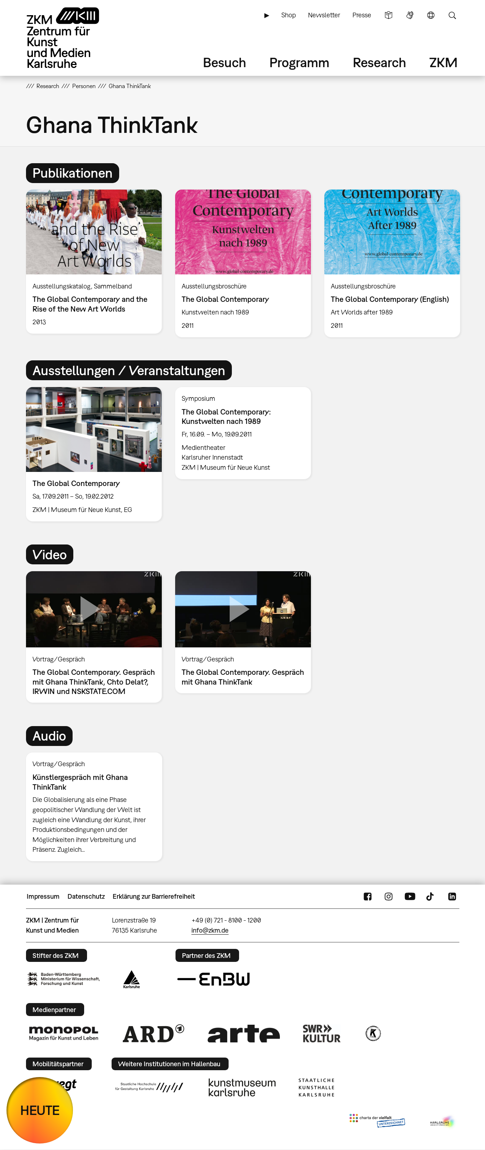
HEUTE (40, 1110)
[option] (93, 261)
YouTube (410, 896)
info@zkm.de (210, 930)
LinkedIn (452, 896)
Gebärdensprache (410, 15)
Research (379, 62)
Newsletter (324, 15)
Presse (361, 15)
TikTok (431, 896)
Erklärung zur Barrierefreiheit (154, 896)
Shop (288, 15)
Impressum (43, 896)
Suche (452, 15)
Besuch (224, 62)
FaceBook (367, 896)
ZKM (443, 62)
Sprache (431, 15)
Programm (299, 62)
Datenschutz (86, 896)
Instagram (388, 896)
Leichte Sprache (388, 15)
